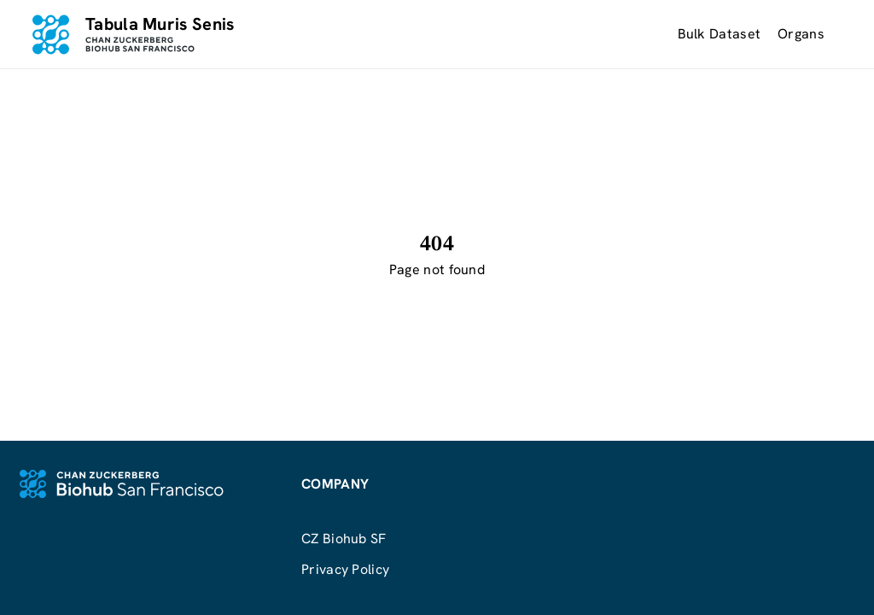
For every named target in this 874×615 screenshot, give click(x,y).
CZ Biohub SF (344, 539)
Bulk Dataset (719, 34)
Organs (801, 34)
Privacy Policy (345, 569)
